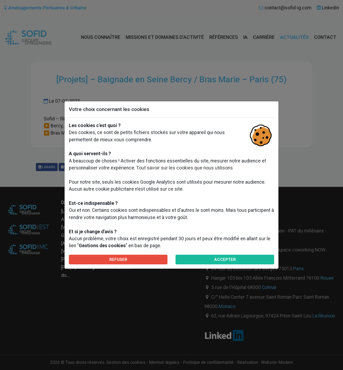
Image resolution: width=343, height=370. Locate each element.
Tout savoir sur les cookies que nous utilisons (184, 168)
